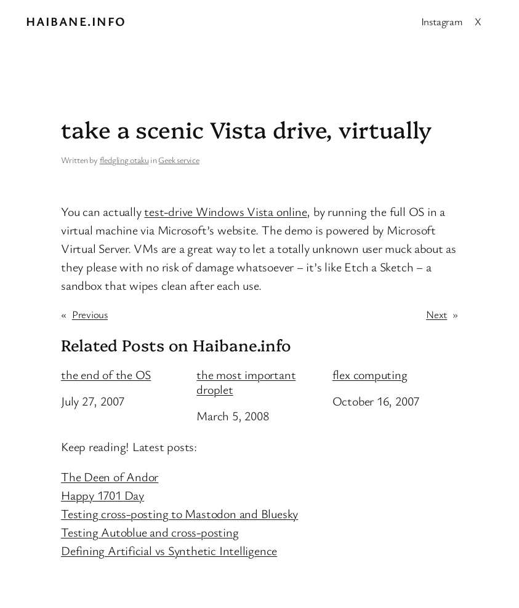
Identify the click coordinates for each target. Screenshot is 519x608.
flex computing (370, 374)
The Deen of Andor (109, 476)
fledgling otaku (124, 160)
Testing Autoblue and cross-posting (150, 532)
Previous (90, 314)
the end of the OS (106, 374)
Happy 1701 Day (102, 495)
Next (436, 314)
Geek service (178, 160)
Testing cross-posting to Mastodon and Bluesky (179, 513)
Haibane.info (76, 21)
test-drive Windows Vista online (225, 211)
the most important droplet (246, 382)
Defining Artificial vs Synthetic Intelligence (169, 550)
